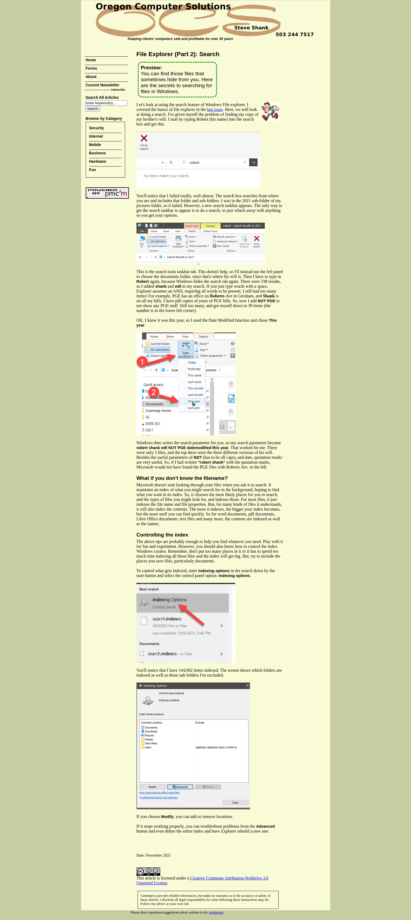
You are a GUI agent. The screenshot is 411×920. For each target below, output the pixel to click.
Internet (96, 136)
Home (91, 60)
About (91, 76)
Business (97, 153)
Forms (91, 68)
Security (96, 128)
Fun (92, 170)
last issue (215, 109)
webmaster (216, 912)
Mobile (95, 144)
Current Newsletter (102, 85)
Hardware (97, 161)
